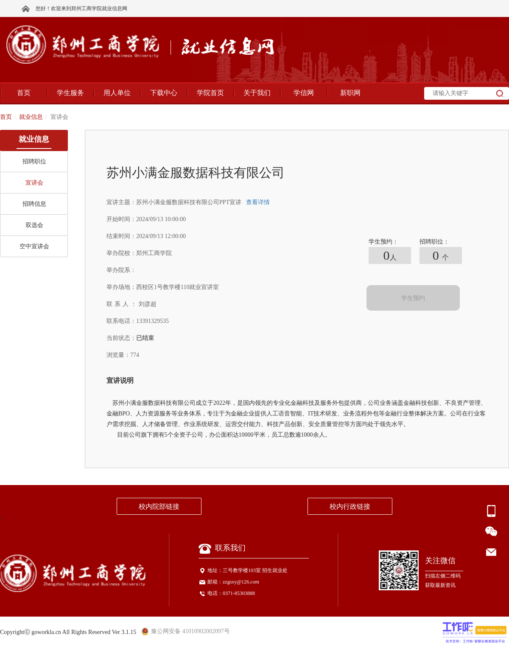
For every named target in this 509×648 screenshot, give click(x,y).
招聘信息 (34, 204)
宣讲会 (34, 183)
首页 (6, 117)
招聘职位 (34, 161)
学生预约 (413, 298)
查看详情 (258, 202)
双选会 (34, 225)
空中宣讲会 (34, 246)
